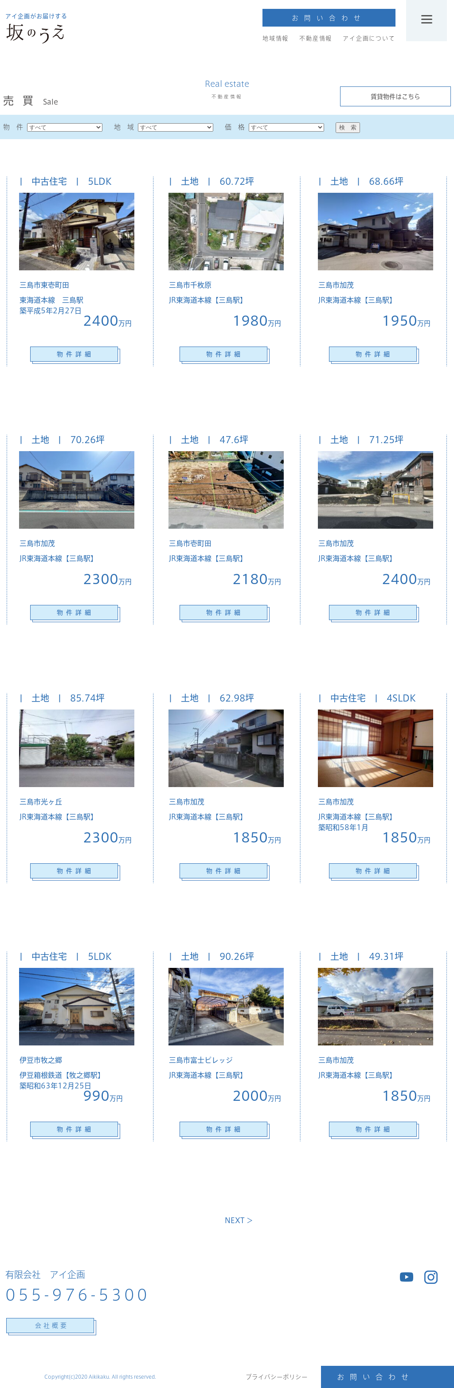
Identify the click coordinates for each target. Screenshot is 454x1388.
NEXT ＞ (239, 1220)
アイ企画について (369, 38)
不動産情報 (315, 38)
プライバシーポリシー (277, 1377)
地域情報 (275, 38)
